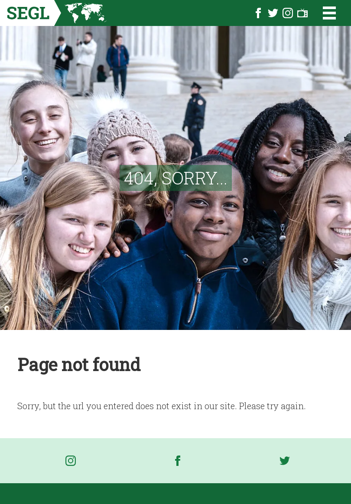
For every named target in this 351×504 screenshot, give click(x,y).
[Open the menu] (324, 12)
